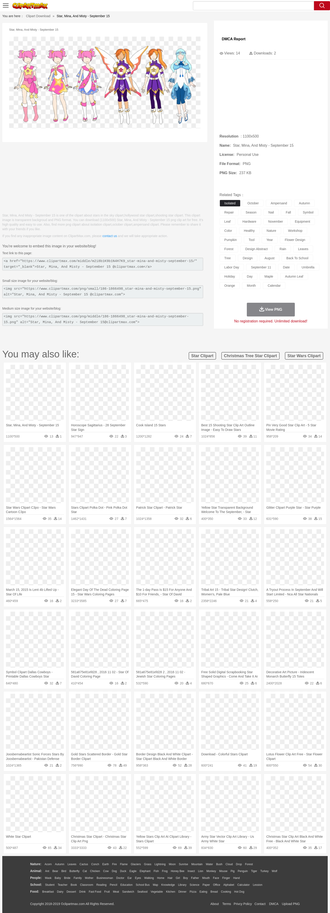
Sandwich (128, 891)
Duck (123, 871)
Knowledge (168, 884)
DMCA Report (233, 39)
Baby (58, 878)
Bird (63, 871)
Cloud (229, 864)
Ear (130, 878)
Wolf (274, 871)
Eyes (138, 878)
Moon (172, 864)
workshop (295, 230)
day (250, 276)
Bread (214, 891)
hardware (249, 221)
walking (149, 878)
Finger (226, 878)
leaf (227, 221)
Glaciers (136, 864)
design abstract (256, 249)
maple (268, 276)
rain (282, 249)
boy (185, 878)
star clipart (202, 356)
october (253, 203)
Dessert (71, 891)
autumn (304, 203)
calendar (274, 285)
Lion (200, 871)
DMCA (273, 904)
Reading (101, 884)
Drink (82, 891)
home (160, 878)
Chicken (95, 871)
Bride (67, 878)
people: (36, 878)
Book (74, 884)
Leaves (71, 864)
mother (89, 878)
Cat (85, 871)
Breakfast (48, 891)
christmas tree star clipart (250, 356)
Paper (206, 884)
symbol (308, 212)
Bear (55, 871)
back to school (297, 258)
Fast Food (95, 891)
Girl (178, 878)
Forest (249, 864)
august (269, 258)
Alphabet (228, 884)
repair (229, 212)
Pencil (113, 884)
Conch (95, 864)
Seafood (142, 891)
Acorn (48, 864)
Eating (203, 891)
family (78, 878)
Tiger (254, 871)
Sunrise (183, 864)
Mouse (223, 871)
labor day (231, 267)
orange (229, 285)
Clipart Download (38, 16)
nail (271, 212)
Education (126, 884)
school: (36, 884)
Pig (232, 871)
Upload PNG (291, 904)
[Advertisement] (104, 175)
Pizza (193, 891)
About (214, 904)
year (269, 240)
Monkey (211, 871)
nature (271, 230)
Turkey (264, 871)
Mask (48, 878)
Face (216, 878)
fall (288, 212)
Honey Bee (177, 871)
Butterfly (74, 871)
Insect (191, 871)
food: (34, 891)
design (248, 258)
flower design (295, 240)
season (251, 212)
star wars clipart (304, 356)
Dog (114, 871)
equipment (302, 221)
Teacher (63, 884)
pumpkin (230, 240)
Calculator (243, 884)
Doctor (120, 878)
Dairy (60, 891)
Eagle (132, 871)
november (275, 221)
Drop (239, 864)
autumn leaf (294, 276)
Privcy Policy (243, 904)
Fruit (107, 891)
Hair (170, 878)
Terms (226, 904)
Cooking (226, 891)
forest (229, 249)
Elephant (145, 871)
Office (216, 884)
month (251, 285)
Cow (106, 871)
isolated (230, 203)
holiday (229, 276)
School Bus (143, 884)
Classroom (86, 884)
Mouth (206, 878)
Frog (165, 871)
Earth (105, 864)
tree (227, 258)
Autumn (59, 864)
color (228, 230)
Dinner (182, 891)
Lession (257, 884)
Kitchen (170, 891)
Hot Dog (239, 891)
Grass (147, 864)
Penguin (243, 871)
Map (155, 884)
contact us (109, 236)
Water (209, 864)
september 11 (261, 267)
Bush (219, 864)
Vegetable (157, 891)
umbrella (308, 267)
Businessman (105, 878)
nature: (35, 864)
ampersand (279, 203)
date (286, 267)
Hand (236, 878)
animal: (36, 871)
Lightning (160, 864)
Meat (116, 891)
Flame (124, 864)
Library (182, 884)
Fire (114, 864)
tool (252, 240)
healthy (249, 230)
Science (195, 884)
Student (49, 884)
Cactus (84, 864)
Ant (47, 871)
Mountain (196, 864)
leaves (303, 249)
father (195, 878)
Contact (260, 904)
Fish (156, 871)
